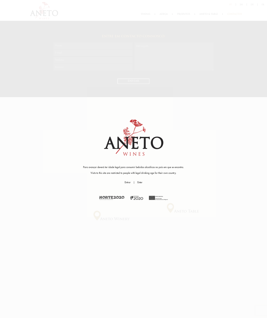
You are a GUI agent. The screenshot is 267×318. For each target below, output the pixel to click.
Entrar (128, 182)
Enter (139, 182)
